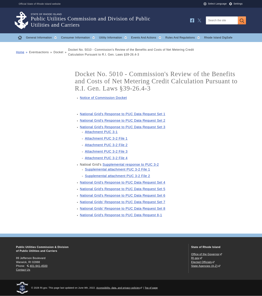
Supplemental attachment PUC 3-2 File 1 (117, 169)
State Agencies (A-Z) (204, 266)
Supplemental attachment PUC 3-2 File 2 (117, 176)
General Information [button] (42, 37)
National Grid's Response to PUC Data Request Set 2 (122, 120)
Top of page (151, 287)
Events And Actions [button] (147, 37)
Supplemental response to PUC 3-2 (130, 164)
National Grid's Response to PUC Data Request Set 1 (122, 114)
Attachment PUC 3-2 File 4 (106, 158)
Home (20, 52)
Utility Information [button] (114, 37)
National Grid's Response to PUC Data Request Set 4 (122, 182)
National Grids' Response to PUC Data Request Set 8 (122, 208)
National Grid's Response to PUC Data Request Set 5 (122, 189)
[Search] (222, 20)
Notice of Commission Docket (103, 98)
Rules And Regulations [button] (183, 37)
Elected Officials (201, 262)
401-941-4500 (38, 266)
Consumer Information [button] (79, 37)
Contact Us (23, 269)
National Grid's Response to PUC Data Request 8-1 (121, 215)
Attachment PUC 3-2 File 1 (106, 138)
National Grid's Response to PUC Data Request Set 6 (122, 195)
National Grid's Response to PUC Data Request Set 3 (122, 127)
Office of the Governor (205, 254)
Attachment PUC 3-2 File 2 (106, 145)
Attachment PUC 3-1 (101, 132)
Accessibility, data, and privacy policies (118, 287)
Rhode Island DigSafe (218, 37)
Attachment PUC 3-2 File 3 (106, 151)
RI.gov (195, 258)
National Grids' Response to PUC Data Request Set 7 (122, 202)
